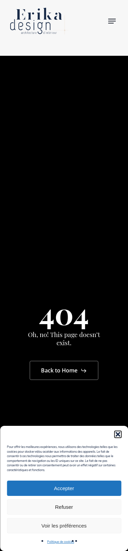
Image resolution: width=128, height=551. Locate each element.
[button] (117, 434)
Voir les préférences (64, 526)
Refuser (64, 507)
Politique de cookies (60, 541)
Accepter (64, 488)
